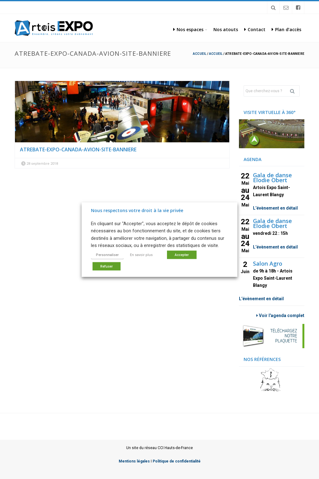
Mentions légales (134, 461)
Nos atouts (225, 29)
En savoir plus (141, 255)
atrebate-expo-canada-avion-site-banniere (78, 149)
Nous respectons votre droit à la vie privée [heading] (137, 210)
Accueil (199, 53)
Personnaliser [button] (107, 255)
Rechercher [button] (294, 91)
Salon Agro (267, 263)
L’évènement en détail (275, 208)
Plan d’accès (286, 29)
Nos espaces (188, 29)
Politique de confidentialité (177, 461)
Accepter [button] (182, 255)
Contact (254, 29)
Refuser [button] (106, 266)
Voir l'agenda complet (280, 315)
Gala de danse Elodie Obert (272, 177)
